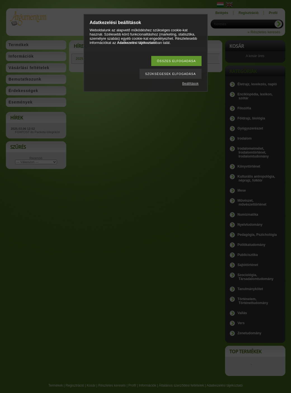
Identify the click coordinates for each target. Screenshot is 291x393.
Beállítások (190, 84)
